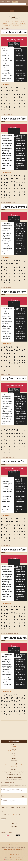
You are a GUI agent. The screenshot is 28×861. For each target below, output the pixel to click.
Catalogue (6, 852)
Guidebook (14, 852)
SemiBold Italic (17, 25)
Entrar (9, 1)
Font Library (15, 814)
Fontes (12, 10)
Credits (21, 852)
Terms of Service (14, 854)
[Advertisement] (10, 730)
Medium (5, 23)
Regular (22, 23)
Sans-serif (14, 746)
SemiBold (7, 25)
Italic (22, 21)
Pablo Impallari (14, 760)
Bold (7, 21)
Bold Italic (15, 21)
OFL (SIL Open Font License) (14, 750)
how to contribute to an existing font (12, 809)
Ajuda (16, 10)
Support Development (17, 859)
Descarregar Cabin (14, 741)
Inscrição (3, 1)
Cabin (14, 755)
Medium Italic (13, 23)
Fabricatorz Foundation (16, 857)
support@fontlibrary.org (14, 849)
